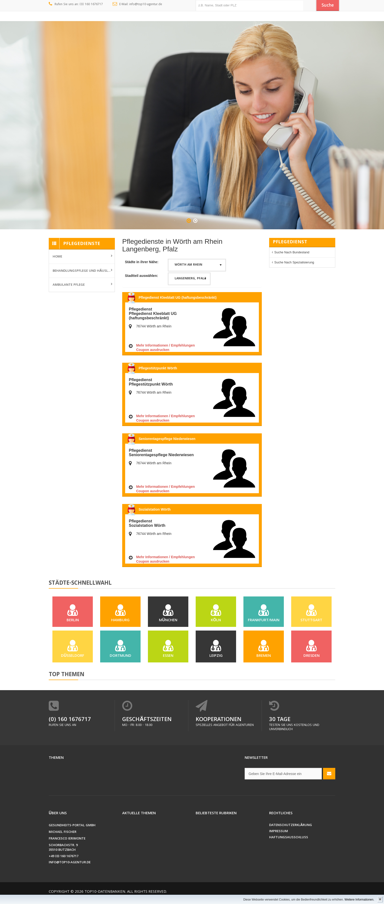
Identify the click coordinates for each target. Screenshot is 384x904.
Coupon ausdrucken (152, 350)
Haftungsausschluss (288, 842)
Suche (326, 6)
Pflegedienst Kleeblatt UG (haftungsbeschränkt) (177, 297)
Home (57, 256)
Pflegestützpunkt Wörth (158, 368)
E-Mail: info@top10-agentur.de (137, 4)
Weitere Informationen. (359, 899)
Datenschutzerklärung (290, 830)
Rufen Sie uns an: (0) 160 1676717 (76, 4)
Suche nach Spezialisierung (294, 262)
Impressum (278, 836)
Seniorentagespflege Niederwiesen (167, 439)
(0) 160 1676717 (70, 724)
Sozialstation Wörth (155, 509)
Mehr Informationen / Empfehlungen (165, 345)
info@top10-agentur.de (70, 867)
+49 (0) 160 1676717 (63, 861)
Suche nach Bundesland (291, 252)
